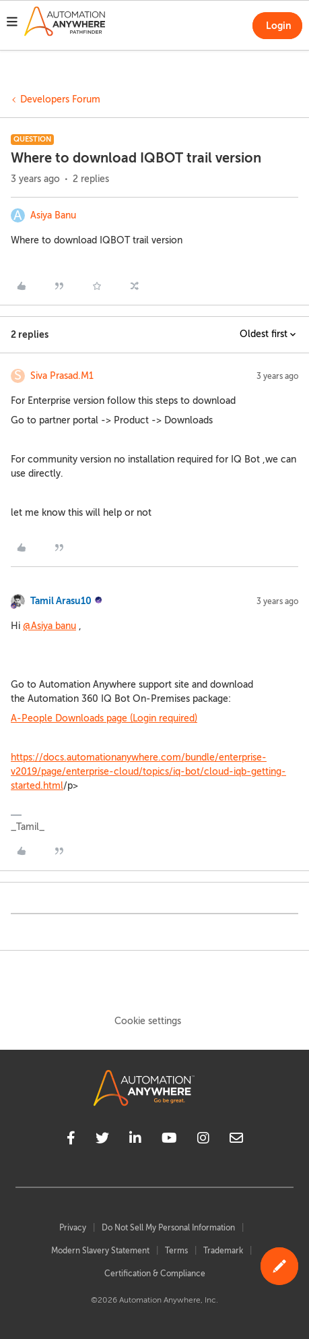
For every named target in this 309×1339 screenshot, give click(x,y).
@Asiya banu (49, 626)
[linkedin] (135, 1140)
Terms (176, 1250)
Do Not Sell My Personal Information (168, 1227)
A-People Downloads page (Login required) (104, 718)
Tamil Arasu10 (61, 600)
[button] (12, 24)
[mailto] (236, 1140)
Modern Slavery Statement (100, 1250)
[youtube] (169, 1140)
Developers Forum (60, 99)
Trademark (223, 1250)
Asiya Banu (53, 215)
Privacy (72, 1227)
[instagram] (203, 1140)
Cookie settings (147, 1021)
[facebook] (71, 1140)
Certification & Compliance (154, 1273)
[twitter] (102, 1140)
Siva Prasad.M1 (62, 376)
